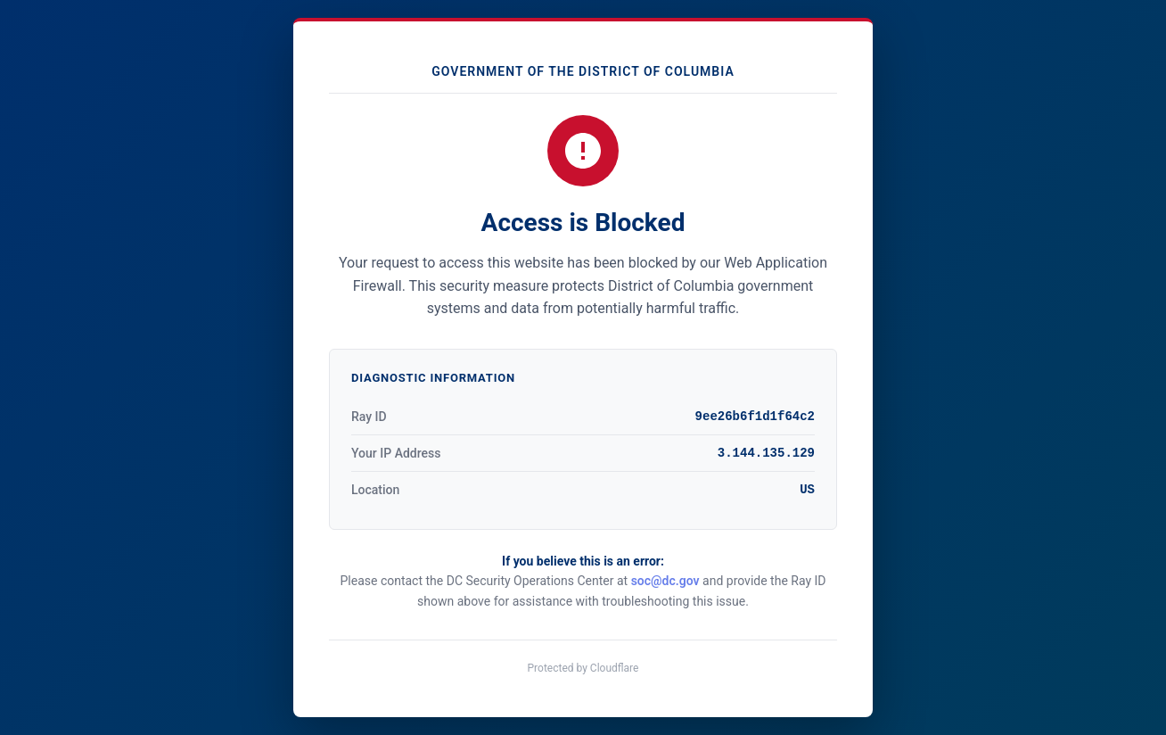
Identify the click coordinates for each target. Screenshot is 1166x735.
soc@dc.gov (665, 581)
